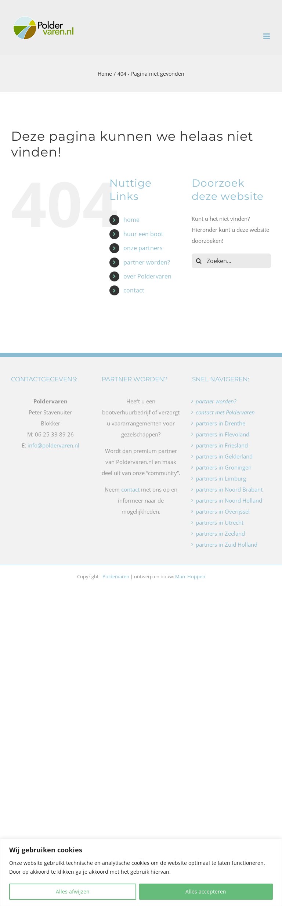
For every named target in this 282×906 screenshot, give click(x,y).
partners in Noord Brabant (229, 489)
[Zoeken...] (231, 261)
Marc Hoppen (190, 576)
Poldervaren (115, 576)
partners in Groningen (224, 467)
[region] (141, 872)
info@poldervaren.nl (53, 445)
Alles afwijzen (73, 891)
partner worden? (146, 262)
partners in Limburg (221, 478)
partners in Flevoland (222, 434)
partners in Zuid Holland (226, 544)
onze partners (143, 248)
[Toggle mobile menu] (267, 36)
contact (133, 290)
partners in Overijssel (223, 511)
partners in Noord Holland (229, 500)
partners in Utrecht (219, 522)
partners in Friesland (222, 445)
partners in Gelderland (224, 456)
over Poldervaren (147, 276)
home (131, 220)
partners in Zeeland (220, 533)
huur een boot (143, 234)
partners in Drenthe (220, 423)
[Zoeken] (199, 261)
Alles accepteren (205, 891)
